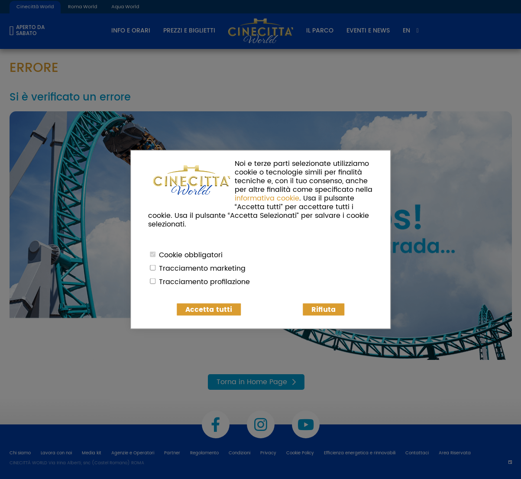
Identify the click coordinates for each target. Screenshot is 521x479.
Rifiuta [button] (323, 309)
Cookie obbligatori (191, 255)
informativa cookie (267, 198)
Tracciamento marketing (202, 268)
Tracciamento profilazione (204, 282)
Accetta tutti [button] (208, 309)
